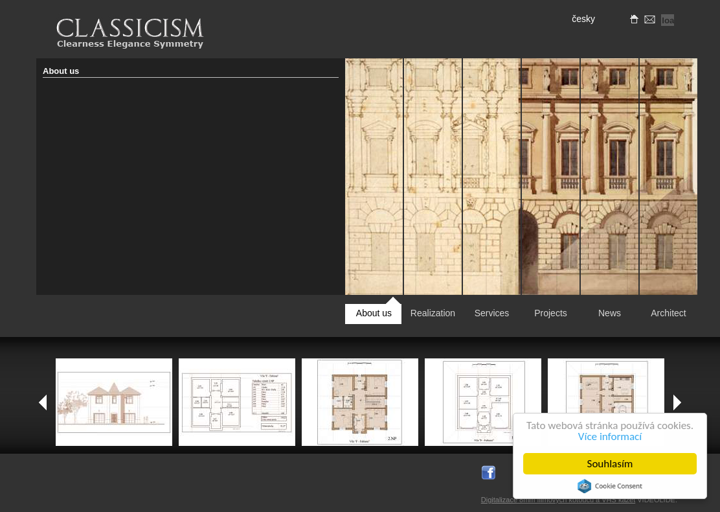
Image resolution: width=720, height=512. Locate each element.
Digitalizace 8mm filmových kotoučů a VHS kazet (558, 500)
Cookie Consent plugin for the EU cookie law (610, 486)
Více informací (610, 436)
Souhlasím (610, 464)
